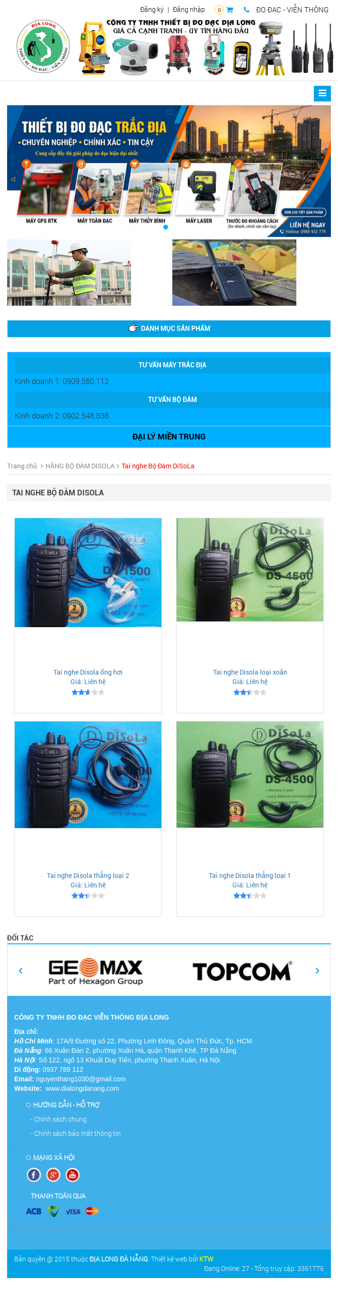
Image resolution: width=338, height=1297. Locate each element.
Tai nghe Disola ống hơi (88, 671)
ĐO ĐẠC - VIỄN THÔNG (286, 9)
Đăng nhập (189, 9)
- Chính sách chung (59, 1118)
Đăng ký (152, 9)
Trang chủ (22, 465)
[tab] (169, 328)
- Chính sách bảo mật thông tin (76, 1133)
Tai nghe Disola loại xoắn (250, 671)
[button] (31, 171)
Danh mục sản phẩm (169, 328)
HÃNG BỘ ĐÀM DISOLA (80, 465)
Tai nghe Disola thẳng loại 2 (88, 875)
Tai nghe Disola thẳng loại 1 (250, 875)
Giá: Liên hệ (88, 681)
